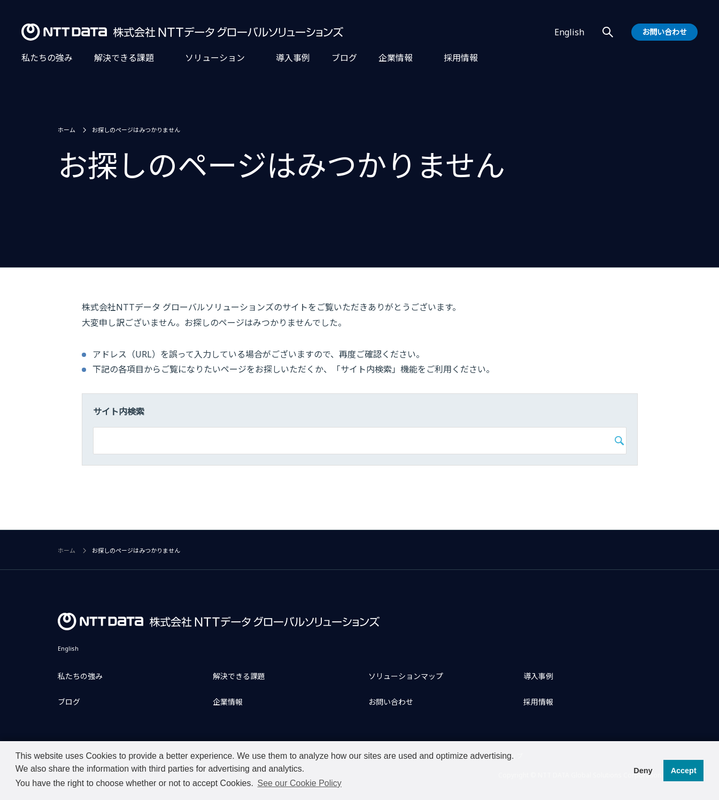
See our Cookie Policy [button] (299, 783)
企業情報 (395, 58)
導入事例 (293, 58)
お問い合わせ (390, 702)
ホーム (66, 130)
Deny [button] (642, 770)
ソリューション (215, 58)
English (569, 32)
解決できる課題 (124, 58)
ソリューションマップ (405, 676)
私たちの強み (47, 58)
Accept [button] (684, 770)
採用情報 (461, 58)
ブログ (344, 58)
